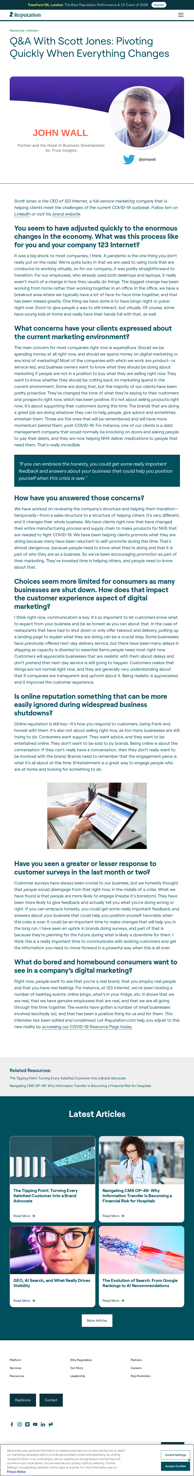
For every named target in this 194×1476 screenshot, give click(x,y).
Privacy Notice (16, 1471)
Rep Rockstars (140, 1376)
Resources (17, 1376)
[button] (180, 15)
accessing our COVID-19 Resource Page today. (87, 1026)
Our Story (76, 1368)
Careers (136, 1368)
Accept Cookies (175, 1466)
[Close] (189, 1460)
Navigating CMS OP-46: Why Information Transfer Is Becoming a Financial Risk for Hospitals (80, 1085)
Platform (15, 1360)
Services (15, 1368)
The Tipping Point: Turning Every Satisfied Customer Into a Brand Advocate (68, 1078)
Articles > (33, 30)
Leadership (77, 1376)
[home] (25, 15)
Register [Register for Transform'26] (159, 4)
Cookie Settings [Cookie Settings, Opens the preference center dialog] (175, 1455)
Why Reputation (81, 1360)
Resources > (18, 30)
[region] (97, 1460)
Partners (136, 1360)
